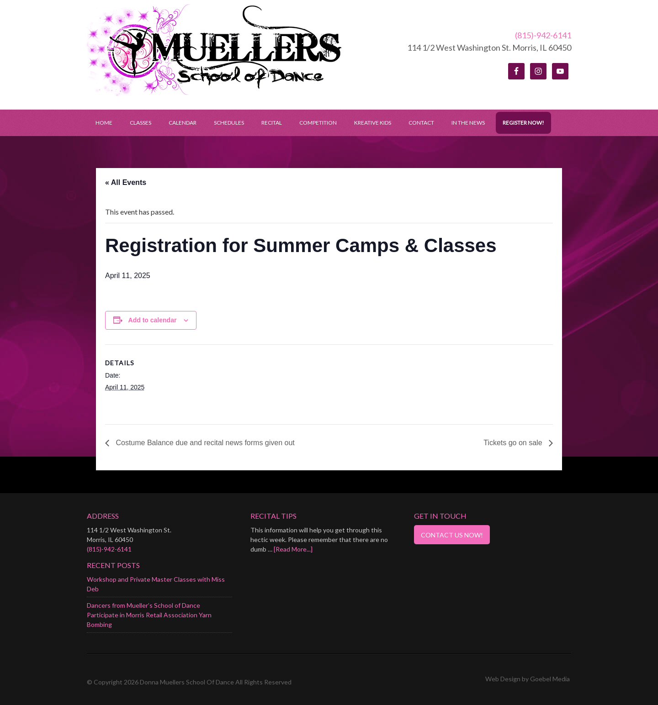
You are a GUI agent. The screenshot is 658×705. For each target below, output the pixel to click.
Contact (421, 122)
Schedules (224, 122)
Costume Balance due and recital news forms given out (204, 443)
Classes (140, 122)
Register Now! (523, 122)
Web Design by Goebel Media (527, 679)
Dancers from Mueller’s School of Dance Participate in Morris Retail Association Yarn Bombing (149, 614)
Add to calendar (152, 320)
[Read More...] (293, 549)
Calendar (182, 122)
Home (104, 122)
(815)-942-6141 (543, 35)
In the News (468, 122)
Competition (318, 122)
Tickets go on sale (513, 443)
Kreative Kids (372, 122)
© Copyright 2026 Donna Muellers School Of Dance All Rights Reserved (189, 682)
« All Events (125, 182)
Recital (271, 122)
